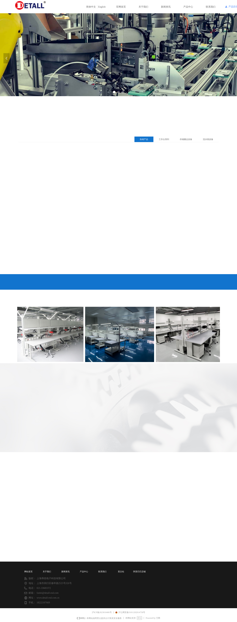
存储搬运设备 (186, 139)
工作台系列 (164, 139)
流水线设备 (208, 139)
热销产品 (144, 139)
